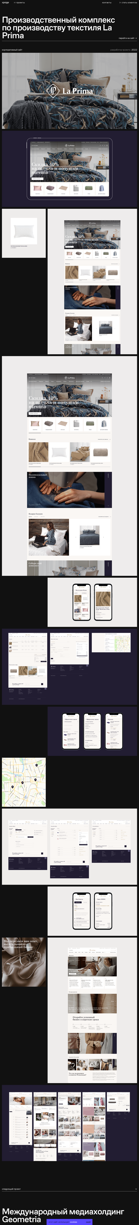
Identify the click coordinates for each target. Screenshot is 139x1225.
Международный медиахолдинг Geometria (63, 1215)
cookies (73, 1222)
